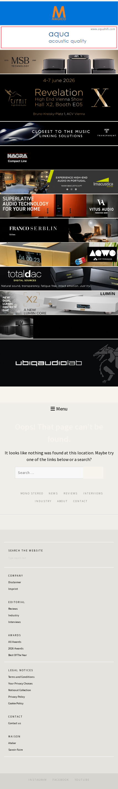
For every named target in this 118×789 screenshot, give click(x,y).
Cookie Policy (15, 703)
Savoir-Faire (15, 749)
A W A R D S (14, 635)
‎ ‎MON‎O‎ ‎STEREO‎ (31, 493)
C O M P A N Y (15, 575)
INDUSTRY (43, 501)
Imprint (13, 589)
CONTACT (80, 501)
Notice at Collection (19, 690)
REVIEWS (71, 493)
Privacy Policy (16, 697)
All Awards (14, 642)
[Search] (36, 558)
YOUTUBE (82, 780)
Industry (13, 615)
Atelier (12, 743)
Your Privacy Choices (20, 683)
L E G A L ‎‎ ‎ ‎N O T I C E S (20, 670)
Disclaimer (14, 582)
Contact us (14, 723)
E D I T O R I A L (16, 602)
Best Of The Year (17, 655)
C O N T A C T (15, 716)
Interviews (14, 622)
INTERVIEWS (93, 493)
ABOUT (62, 501)
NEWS (53, 493)
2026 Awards (15, 648)
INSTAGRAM (37, 780)
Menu (59, 409)
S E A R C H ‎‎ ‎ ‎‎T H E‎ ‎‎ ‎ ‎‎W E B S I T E (25, 550)
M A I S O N (14, 736)
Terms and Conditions (21, 677)
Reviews (13, 609)
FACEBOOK (61, 780)
